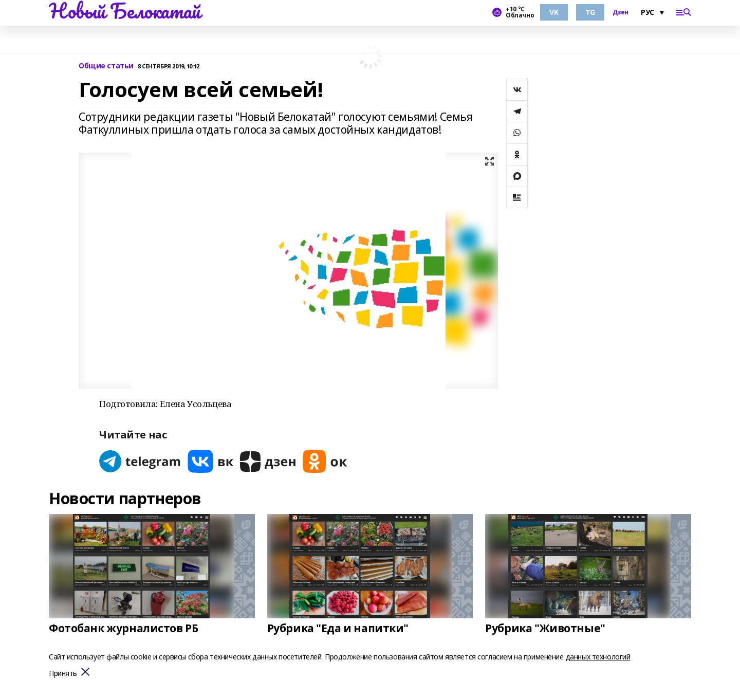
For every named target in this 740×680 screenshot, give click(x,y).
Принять (63, 673)
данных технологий (598, 656)
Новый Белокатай (124, 11)
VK (553, 12)
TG (590, 12)
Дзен (620, 12)
